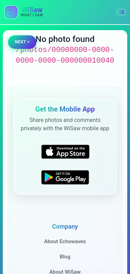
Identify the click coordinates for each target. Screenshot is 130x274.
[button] (121, 12)
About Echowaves (65, 241)
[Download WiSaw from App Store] (65, 151)
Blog (65, 257)
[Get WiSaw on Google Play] (65, 177)
